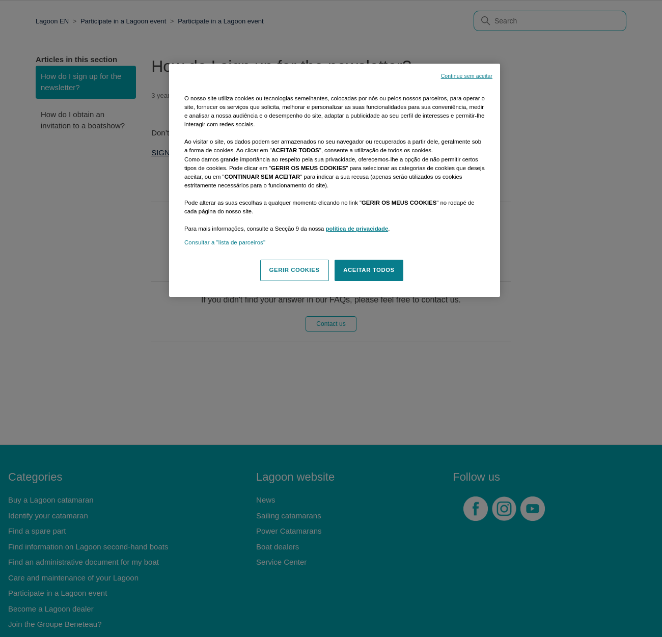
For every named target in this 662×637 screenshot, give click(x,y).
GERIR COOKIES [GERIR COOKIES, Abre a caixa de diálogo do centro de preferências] (294, 270)
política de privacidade (357, 229)
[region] (334, 180)
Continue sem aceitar (466, 76)
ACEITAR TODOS (369, 270)
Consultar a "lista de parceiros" (224, 242)
